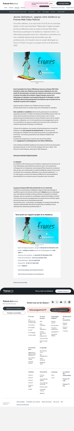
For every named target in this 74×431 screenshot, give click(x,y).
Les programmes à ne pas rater (17, 11)
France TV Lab (66, 379)
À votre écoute (42, 317)
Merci (5, 7)
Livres (38, 11)
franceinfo (43, 372)
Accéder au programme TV (59, 310)
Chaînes (31, 372)
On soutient (32, 11)
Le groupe (43, 347)
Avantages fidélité (64, 3)
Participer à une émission (14, 313)
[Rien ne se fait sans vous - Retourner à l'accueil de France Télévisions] (14, 302)
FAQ (41, 321)
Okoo (52, 375)
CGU (62, 401)
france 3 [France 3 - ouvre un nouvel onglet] (30, 377)
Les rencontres (44, 338)
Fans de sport (54, 325)
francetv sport (44, 387)
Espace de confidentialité (23, 404)
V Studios (65, 331)
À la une (17, 7)
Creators (11, 7)
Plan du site (56, 401)
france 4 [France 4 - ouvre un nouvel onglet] (30, 380)
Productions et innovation (58, 7)
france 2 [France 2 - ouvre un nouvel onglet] (30, 375)
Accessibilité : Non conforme (33, 401)
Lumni (53, 377)
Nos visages (46, 11)
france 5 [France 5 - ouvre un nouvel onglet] (30, 382)
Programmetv (70, 7)
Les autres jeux (31, 348)
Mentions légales (21, 401)
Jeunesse (54, 372)
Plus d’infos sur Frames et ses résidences (31, 274)
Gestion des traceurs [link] (47, 401)
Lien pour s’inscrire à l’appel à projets (25, 155)
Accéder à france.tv (63, 291)
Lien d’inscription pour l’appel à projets (30, 270)
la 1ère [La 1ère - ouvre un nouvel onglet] (30, 389)
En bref (53, 11)
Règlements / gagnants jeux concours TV (32, 354)
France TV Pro (66, 385)
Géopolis (42, 393)
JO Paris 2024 (61, 11)
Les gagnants (55, 331)
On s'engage (31, 332)
